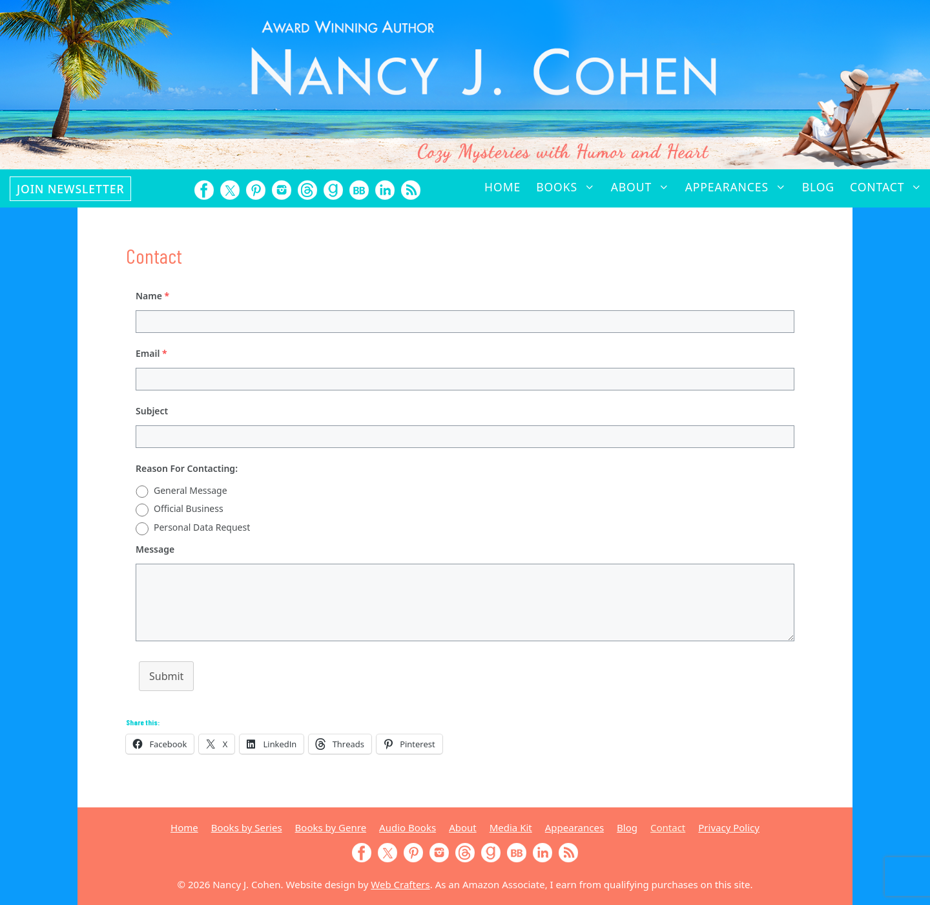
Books (569, 187)
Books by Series (246, 827)
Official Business (188, 508)
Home (502, 187)
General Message (190, 490)
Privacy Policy (729, 827)
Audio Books (407, 827)
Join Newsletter (70, 189)
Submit (166, 676)
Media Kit (511, 827)
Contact (890, 187)
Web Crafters (400, 884)
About (644, 187)
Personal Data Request (202, 527)
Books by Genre (330, 827)
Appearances (739, 187)
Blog (818, 187)
